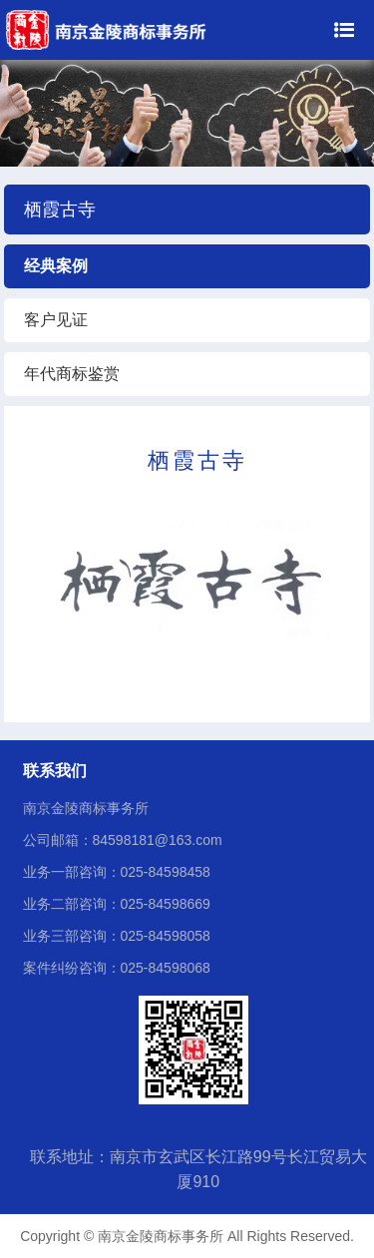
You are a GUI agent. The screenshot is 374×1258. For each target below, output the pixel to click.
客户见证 (56, 319)
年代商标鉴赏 (72, 373)
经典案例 (56, 265)
